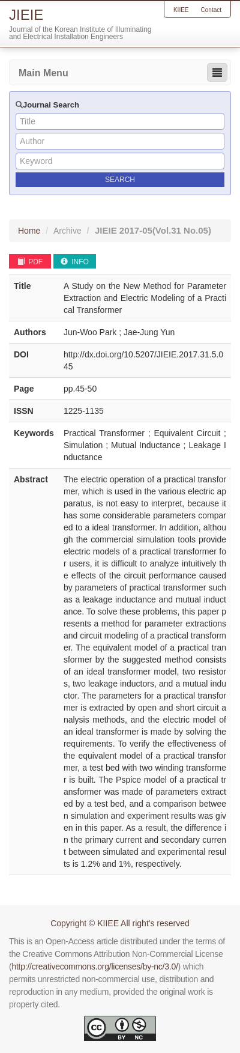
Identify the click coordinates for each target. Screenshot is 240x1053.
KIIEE (181, 10)
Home (29, 230)
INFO (75, 262)
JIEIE (153, 230)
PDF (30, 262)
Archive (67, 230)
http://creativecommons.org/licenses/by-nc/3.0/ (94, 966)
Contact (211, 10)
